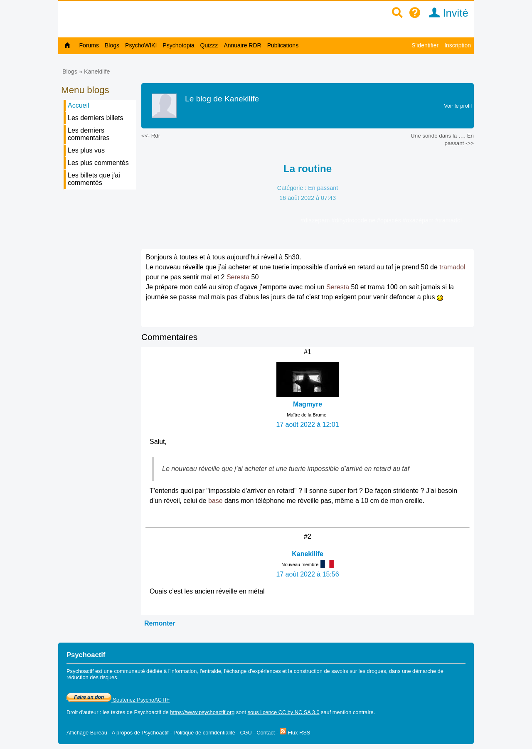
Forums (89, 45)
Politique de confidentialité (204, 732)
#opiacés (390, 220)
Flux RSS (295, 732)
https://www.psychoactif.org (202, 712)
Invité (445, 13)
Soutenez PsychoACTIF (118, 700)
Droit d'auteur (82, 712)
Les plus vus (86, 150)
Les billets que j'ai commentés (94, 179)
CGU (245, 732)
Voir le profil (458, 106)
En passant (323, 188)
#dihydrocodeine (354, 220)
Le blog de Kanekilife (222, 98)
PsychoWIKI (141, 45)
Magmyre (307, 404)
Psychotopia (178, 45)
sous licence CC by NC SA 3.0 (284, 712)
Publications (283, 45)
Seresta (238, 277)
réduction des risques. (92, 677)
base (215, 500)
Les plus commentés (98, 162)
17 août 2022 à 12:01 (307, 424)
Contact (265, 732)
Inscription (457, 45)
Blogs (112, 45)
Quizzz (209, 45)
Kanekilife (97, 71)
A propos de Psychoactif (140, 732)
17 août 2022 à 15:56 (307, 574)
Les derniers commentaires (88, 134)
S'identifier (424, 45)
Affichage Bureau (86, 732)
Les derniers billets (95, 117)
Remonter (159, 623)
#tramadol (448, 220)
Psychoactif (147, 712)
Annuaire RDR (242, 45)
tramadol (452, 267)
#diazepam (315, 220)
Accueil (78, 105)
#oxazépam (419, 220)
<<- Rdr (150, 136)
